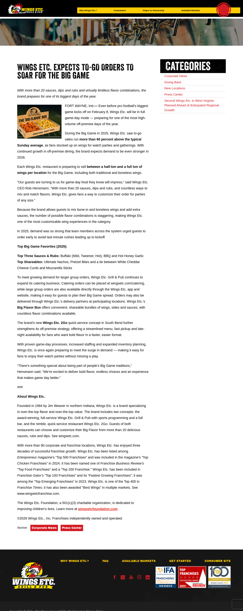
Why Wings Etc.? (92, 11)
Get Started (180, 561)
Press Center (72, 527)
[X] (123, 577)
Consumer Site (218, 561)
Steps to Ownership (154, 11)
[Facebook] (115, 578)
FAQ (105, 561)
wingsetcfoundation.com (97, 509)
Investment (122, 11)
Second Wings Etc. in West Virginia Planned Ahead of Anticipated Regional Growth (192, 114)
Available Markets (190, 11)
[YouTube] (131, 578)
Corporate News (44, 527)
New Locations (179, 92)
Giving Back (177, 84)
